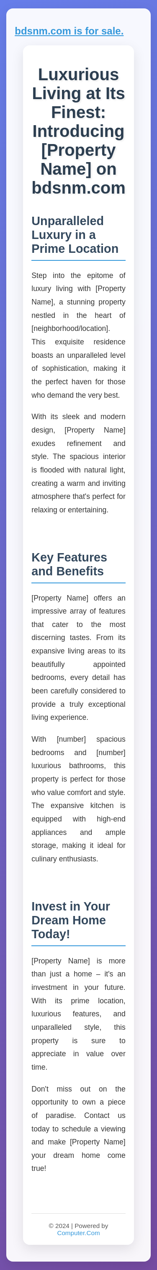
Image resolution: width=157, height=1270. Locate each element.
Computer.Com (78, 1232)
